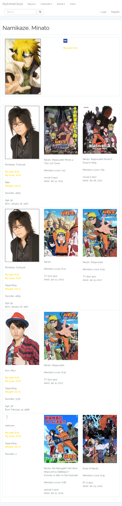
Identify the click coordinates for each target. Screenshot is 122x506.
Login (103, 12)
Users (73, 4)
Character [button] (46, 4)
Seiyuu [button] (31, 4)
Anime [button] (61, 4)
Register (115, 12)
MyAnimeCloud (12, 4)
